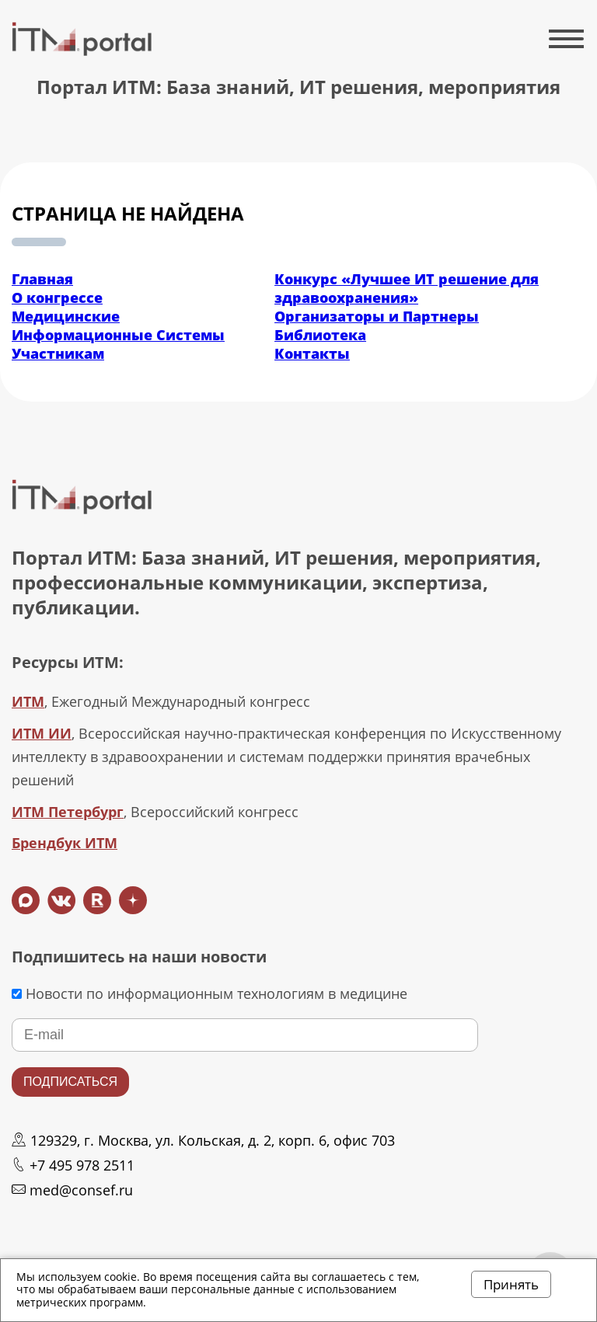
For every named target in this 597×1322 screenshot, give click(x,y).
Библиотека (320, 334)
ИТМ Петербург (68, 811)
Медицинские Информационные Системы (118, 325)
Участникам (58, 353)
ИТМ (28, 701)
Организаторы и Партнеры (376, 316)
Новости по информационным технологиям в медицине (209, 993)
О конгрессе (57, 297)
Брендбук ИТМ (64, 842)
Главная (42, 279)
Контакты (312, 353)
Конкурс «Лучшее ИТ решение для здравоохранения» (406, 288)
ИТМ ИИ (42, 733)
